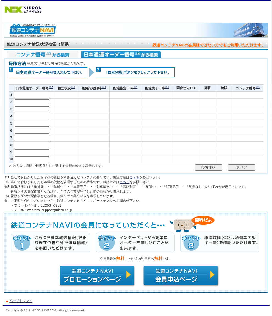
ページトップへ (20, 301)
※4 (103, 87)
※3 (73, 87)
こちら (134, 177)
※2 (51, 87)
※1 (258, 87)
